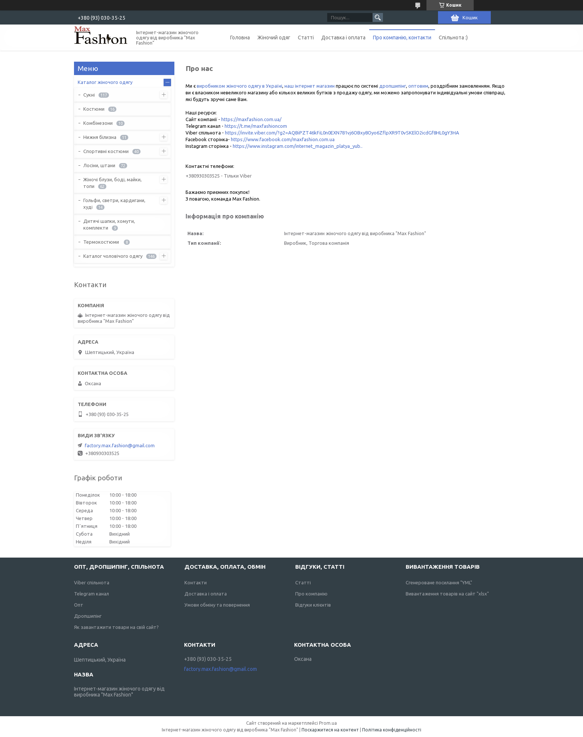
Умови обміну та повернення (217, 604)
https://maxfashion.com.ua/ (251, 119)
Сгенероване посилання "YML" (439, 582)
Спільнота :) (453, 37)
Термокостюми (101, 241)
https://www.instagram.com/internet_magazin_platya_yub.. (298, 146)
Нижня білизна (99, 137)
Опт (78, 604)
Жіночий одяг (273, 37)
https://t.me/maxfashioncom (256, 126)
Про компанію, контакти (402, 37)
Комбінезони (98, 123)
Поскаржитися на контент (330, 729)
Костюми (93, 108)
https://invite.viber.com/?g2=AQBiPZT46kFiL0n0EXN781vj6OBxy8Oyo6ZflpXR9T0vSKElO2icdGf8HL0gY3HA (342, 132)
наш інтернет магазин (309, 85)
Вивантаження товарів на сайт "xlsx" (447, 593)
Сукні (89, 94)
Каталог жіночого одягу (105, 82)
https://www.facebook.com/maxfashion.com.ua (283, 139)
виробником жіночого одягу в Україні (239, 85)
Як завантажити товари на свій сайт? (116, 627)
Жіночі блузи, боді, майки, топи (112, 183)
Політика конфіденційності (391, 729)
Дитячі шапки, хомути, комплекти (109, 224)
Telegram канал (91, 593)
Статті (306, 37)
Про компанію (311, 593)
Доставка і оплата (343, 37)
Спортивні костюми (106, 151)
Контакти (195, 582)
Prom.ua (328, 723)
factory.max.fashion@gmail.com (120, 445)
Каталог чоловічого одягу (112, 256)
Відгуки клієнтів (313, 604)
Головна (240, 37)
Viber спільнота (91, 582)
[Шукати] (378, 17)
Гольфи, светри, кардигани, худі (114, 204)
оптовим (418, 85)
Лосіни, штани (99, 165)
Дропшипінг (88, 616)
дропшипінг (392, 85)
